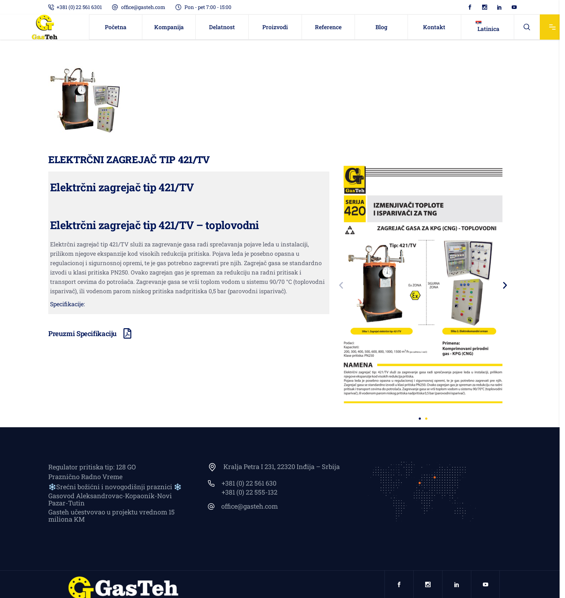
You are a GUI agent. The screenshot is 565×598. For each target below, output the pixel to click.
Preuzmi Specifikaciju (82, 333)
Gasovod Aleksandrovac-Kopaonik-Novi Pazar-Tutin (110, 499)
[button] (341, 285)
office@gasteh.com (143, 7)
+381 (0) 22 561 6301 (79, 7)
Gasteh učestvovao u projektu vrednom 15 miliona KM (111, 515)
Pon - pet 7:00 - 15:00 (207, 7)
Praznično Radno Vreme (85, 476)
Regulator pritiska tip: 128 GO (92, 466)
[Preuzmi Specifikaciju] (127, 333)
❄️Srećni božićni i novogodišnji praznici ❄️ (115, 486)
